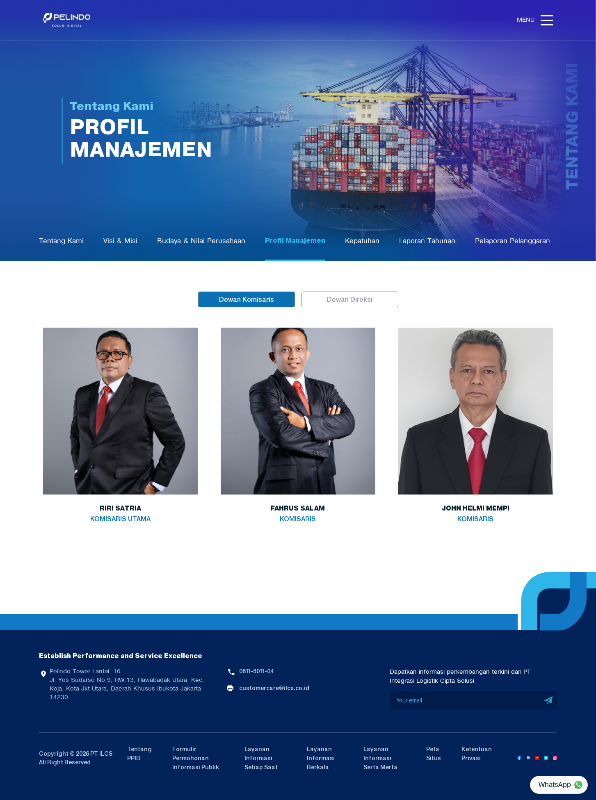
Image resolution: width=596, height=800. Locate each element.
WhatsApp (555, 784)
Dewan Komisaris (246, 299)
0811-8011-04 (256, 671)
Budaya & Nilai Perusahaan (201, 240)
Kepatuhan (362, 240)
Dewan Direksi (349, 299)
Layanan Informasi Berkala (321, 758)
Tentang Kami (61, 240)
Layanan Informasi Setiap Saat (261, 758)
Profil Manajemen (295, 240)
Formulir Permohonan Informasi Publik (195, 758)
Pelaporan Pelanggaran (512, 240)
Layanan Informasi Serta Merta (380, 758)
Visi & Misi (120, 240)
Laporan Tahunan (427, 240)
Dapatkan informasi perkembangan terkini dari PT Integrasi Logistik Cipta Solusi (460, 676)
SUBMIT (549, 700)
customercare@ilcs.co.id (274, 688)
